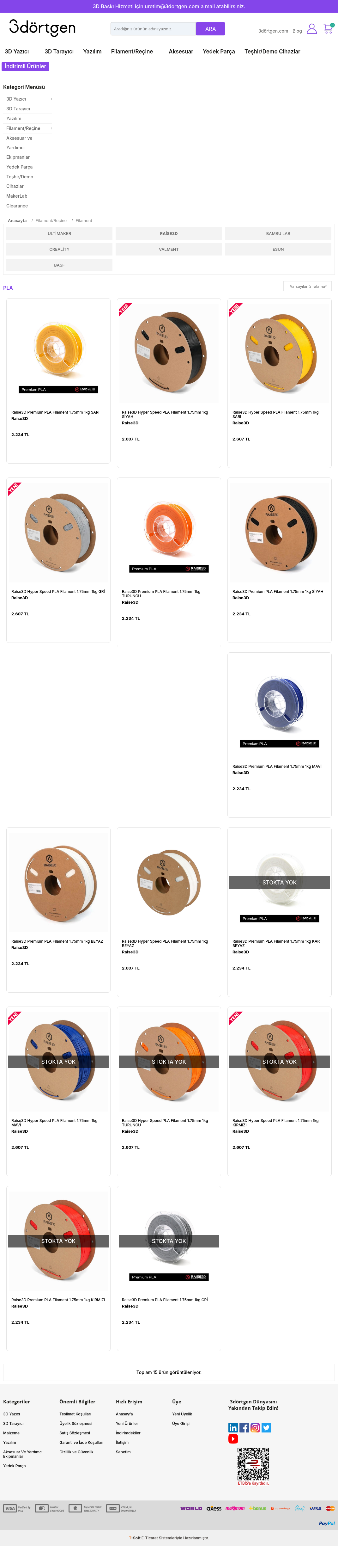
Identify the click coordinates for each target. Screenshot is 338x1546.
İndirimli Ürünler (25, 66)
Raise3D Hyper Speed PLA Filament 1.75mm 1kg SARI (275, 414)
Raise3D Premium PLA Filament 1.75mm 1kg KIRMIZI (58, 1300)
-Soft (135, 1538)
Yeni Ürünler (127, 1423)
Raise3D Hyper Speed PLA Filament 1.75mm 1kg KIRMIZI (275, 1122)
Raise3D (169, 233)
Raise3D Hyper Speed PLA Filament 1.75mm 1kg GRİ (58, 591)
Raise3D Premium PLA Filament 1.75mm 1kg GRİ (165, 1300)
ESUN (278, 249)
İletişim (122, 1442)
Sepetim (123, 1452)
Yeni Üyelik (182, 1414)
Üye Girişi (181, 1423)
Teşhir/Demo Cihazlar (272, 51)
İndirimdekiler (128, 1433)
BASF (59, 265)
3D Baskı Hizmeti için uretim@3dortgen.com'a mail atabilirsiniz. (169, 6)
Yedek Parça (219, 51)
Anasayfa (124, 1414)
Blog (297, 31)
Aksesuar (181, 51)
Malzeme (11, 1433)
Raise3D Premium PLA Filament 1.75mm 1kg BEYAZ (57, 941)
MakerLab (16, 196)
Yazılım (92, 51)
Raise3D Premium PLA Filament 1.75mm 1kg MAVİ (277, 766)
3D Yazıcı (17, 51)
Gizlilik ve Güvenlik (76, 1452)
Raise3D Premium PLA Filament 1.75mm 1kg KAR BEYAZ (276, 943)
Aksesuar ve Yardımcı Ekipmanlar (19, 147)
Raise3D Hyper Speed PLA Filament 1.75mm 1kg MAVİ (54, 1122)
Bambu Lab (278, 233)
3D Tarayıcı (59, 51)
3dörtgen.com (273, 31)
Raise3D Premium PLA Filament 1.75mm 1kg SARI (55, 412)
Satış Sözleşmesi (74, 1433)
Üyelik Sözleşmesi (75, 1423)
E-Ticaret (150, 1538)
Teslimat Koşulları (75, 1414)
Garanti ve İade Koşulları (81, 1442)
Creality (59, 249)
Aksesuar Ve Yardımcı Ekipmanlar (23, 1454)
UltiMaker (59, 233)
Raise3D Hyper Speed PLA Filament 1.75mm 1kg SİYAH (165, 414)
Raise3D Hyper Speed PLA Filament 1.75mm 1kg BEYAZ (165, 943)
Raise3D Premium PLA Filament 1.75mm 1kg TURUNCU (161, 593)
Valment (169, 249)
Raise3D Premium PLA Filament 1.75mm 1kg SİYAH (277, 591)
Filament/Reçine (132, 51)
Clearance (17, 205)
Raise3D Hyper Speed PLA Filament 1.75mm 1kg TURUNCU (165, 1122)
